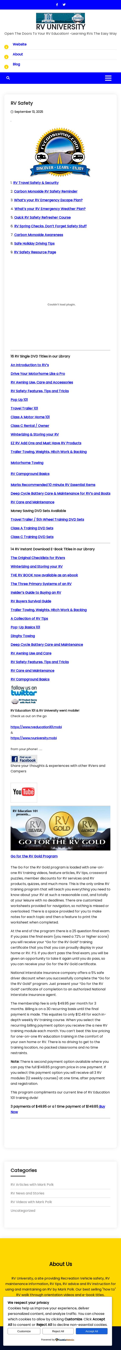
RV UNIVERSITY (60, 27)
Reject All (58, 1331)
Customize (24, 1331)
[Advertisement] (60, 1130)
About (18, 54)
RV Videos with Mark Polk (31, 1202)
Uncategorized (23, 1210)
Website (20, 44)
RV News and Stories (27, 1193)
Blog (16, 64)
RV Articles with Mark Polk (32, 1184)
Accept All (92, 1331)
